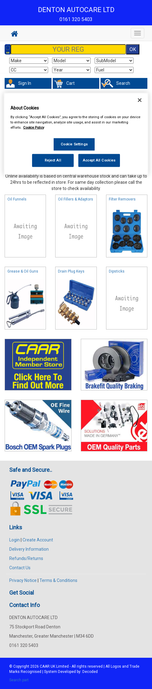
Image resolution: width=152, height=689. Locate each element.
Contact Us (20, 567)
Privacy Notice (23, 580)
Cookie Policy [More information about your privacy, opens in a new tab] (33, 127)
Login (14, 539)
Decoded (90, 672)
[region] (76, 134)
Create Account (38, 539)
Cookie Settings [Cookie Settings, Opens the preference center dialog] (74, 144)
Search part (19, 680)
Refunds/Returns (26, 558)
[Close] (139, 100)
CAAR (45, 666)
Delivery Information (29, 549)
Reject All (53, 160)
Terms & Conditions (58, 580)
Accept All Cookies (99, 160)
